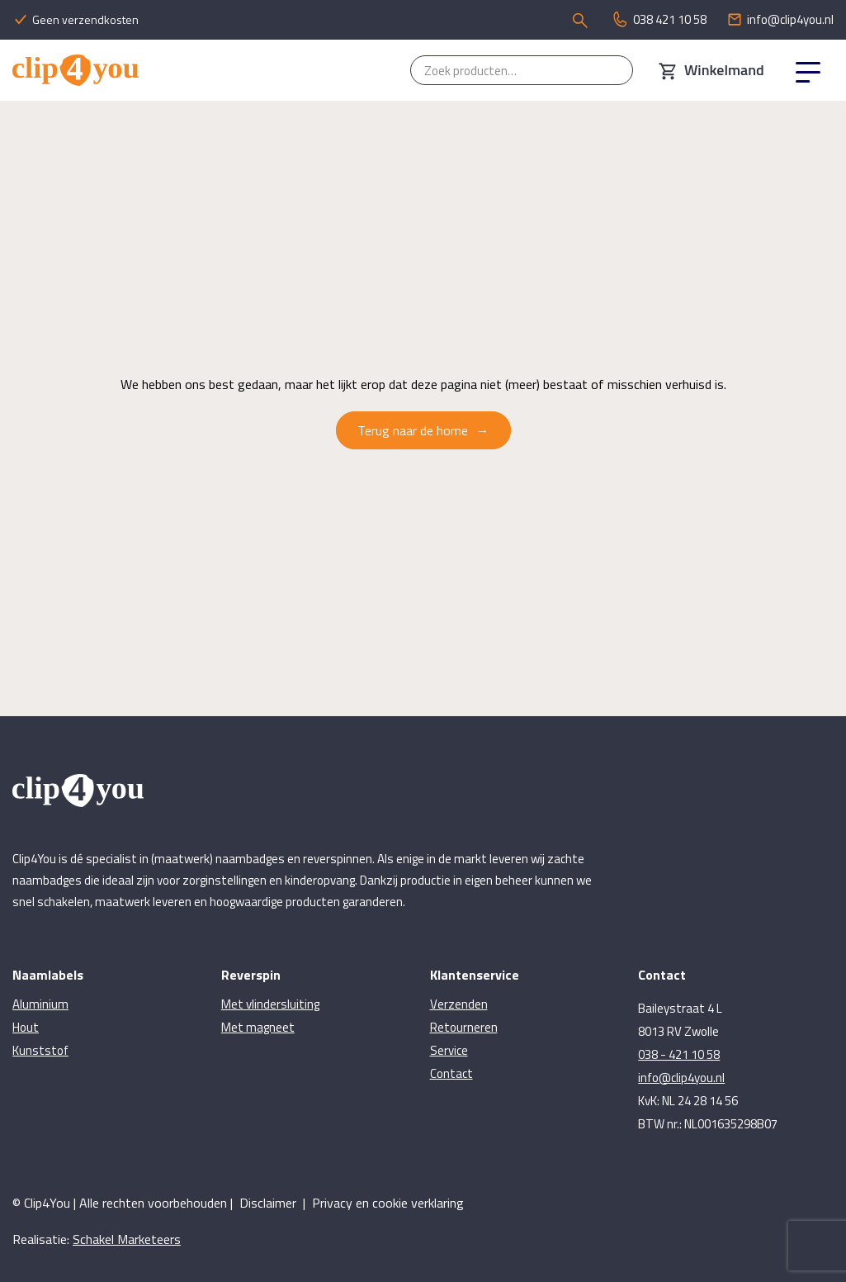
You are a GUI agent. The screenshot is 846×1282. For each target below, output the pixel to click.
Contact (451, 1073)
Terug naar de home (412, 430)
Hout (25, 1027)
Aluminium (40, 1004)
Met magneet (258, 1027)
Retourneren (464, 1027)
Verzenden (459, 1004)
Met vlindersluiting (270, 1004)
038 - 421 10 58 (679, 1054)
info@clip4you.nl (681, 1077)
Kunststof (40, 1050)
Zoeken (612, 70)
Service (449, 1050)
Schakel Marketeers (127, 1239)
